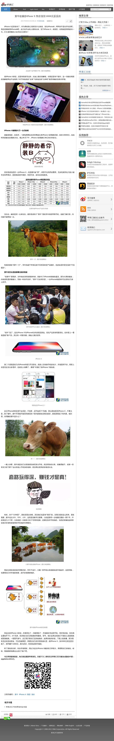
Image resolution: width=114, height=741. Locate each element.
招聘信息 (52, 725)
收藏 (48, 714)
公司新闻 (82, 9)
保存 (55, 714)
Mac (43, 9)
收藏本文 (50, 21)
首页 (5, 9)
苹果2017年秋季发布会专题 (16, 707)
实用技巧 (52, 9)
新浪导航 (110, 5)
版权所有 (60, 733)
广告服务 (44, 725)
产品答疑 (87, 725)
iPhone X (22, 694)
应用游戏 (62, 9)
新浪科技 (96, 5)
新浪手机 (89, 5)
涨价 (33, 694)
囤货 (28, 694)
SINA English (69, 725)
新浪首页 (103, 5)
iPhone (15, 9)
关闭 (70, 714)
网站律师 (60, 725)
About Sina (35, 725)
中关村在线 (40, 21)
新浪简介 (27, 725)
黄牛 (16, 694)
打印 (63, 714)
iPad (24, 9)
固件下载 (72, 9)
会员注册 (79, 725)
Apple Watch (34, 9)
